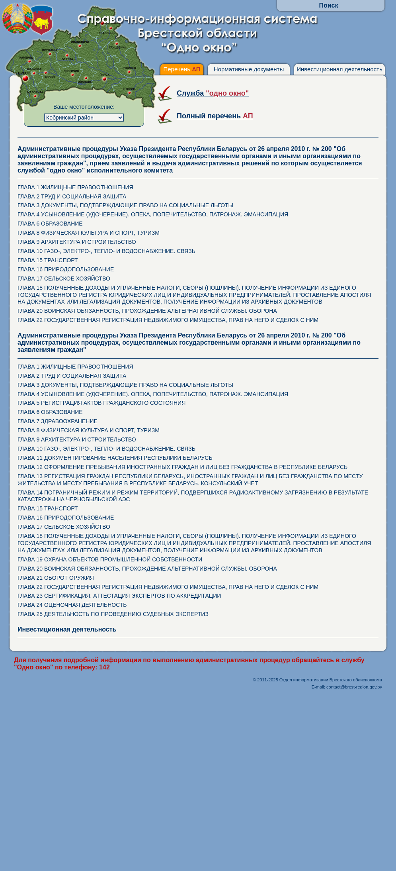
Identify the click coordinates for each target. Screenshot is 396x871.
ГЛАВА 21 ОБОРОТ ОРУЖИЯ (56, 578)
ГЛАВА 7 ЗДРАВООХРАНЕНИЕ (58, 421)
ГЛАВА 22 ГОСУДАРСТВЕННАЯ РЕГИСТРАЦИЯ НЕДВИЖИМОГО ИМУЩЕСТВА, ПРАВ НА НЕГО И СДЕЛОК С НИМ (168, 320)
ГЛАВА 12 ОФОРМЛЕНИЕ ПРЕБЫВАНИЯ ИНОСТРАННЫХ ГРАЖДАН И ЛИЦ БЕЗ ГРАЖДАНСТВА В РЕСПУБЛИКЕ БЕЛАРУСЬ (182, 467)
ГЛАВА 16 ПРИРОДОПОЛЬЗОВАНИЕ (66, 269)
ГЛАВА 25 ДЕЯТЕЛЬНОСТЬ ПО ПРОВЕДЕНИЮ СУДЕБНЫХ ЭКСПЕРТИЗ (113, 614)
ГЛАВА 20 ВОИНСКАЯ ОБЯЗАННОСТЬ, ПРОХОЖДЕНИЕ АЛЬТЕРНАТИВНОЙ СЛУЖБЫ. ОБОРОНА (147, 311)
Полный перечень (215, 116)
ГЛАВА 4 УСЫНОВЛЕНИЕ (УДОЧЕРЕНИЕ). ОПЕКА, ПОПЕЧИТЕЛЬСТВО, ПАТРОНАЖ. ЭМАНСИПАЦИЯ (153, 214)
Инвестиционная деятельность (339, 69)
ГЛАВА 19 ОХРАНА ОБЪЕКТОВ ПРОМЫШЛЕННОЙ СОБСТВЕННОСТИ (110, 559)
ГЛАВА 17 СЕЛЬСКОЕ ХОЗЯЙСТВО (64, 278)
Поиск (328, 5)
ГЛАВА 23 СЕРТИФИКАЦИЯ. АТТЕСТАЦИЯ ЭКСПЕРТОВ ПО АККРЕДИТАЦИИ (119, 595)
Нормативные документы (249, 69)
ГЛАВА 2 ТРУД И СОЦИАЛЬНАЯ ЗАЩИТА (72, 196)
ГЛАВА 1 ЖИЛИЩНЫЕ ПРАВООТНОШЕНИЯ (75, 187)
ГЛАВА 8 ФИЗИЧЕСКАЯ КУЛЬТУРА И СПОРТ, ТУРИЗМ (89, 233)
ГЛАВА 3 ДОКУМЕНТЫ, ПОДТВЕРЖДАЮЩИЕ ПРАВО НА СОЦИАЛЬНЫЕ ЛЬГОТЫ (125, 205)
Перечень (181, 69)
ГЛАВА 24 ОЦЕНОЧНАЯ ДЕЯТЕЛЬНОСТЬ (72, 605)
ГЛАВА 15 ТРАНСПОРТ (48, 260)
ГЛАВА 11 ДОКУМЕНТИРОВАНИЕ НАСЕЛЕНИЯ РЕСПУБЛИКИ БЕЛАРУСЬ (115, 458)
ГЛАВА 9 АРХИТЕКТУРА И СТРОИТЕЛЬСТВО (77, 242)
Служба (213, 93)
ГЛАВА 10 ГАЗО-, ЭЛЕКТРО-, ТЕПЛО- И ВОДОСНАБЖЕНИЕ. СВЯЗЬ (106, 251)
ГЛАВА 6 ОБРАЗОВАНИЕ (50, 223)
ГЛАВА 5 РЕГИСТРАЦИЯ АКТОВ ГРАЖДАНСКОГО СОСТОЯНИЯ (101, 403)
